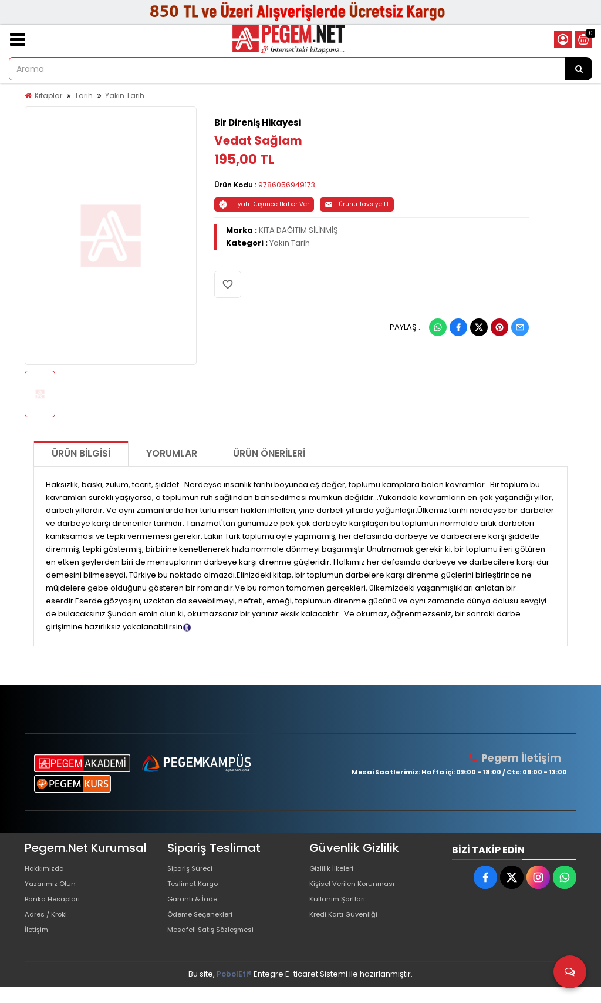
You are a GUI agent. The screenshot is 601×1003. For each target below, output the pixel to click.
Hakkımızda (47, 869)
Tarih (84, 95)
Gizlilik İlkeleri (334, 869)
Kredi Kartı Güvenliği (347, 925)
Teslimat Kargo (196, 888)
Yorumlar (171, 453)
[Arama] (578, 68)
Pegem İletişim (524, 757)
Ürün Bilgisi (81, 453)
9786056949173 (286, 185)
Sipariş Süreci (193, 869)
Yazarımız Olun (53, 888)
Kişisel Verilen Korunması (356, 888)
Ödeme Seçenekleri (206, 925)
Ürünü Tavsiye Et (357, 204)
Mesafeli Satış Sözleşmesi (216, 944)
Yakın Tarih (124, 95)
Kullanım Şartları (339, 907)
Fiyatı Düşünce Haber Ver (264, 204)
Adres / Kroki (49, 925)
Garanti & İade (194, 907)
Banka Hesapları (56, 907)
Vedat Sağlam (258, 140)
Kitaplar (48, 95)
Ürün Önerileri (269, 453)
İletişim (38, 944)
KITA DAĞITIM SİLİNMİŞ (298, 230)
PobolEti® (234, 990)
